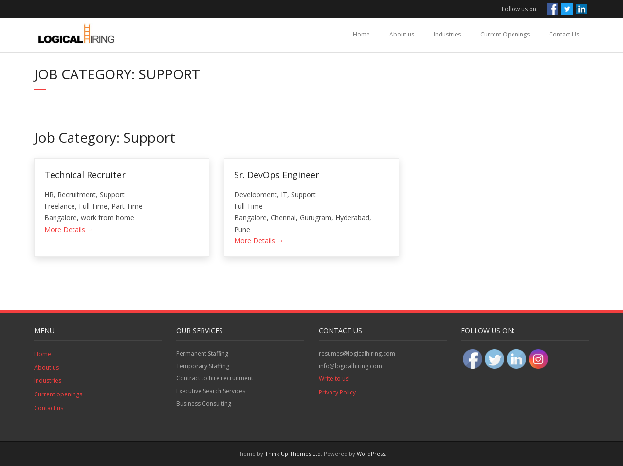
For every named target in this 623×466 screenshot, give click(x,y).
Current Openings (505, 34)
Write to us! (334, 379)
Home (361, 34)
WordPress (371, 453)
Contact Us (564, 34)
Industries (447, 34)
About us (401, 34)
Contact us (48, 408)
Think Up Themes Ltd (293, 453)
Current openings (58, 394)
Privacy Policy (337, 392)
